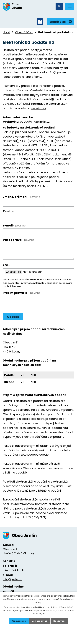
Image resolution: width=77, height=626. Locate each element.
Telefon (8, 211)
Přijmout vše (19, 620)
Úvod (6, 32)
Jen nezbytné (39, 620)
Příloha (8, 265)
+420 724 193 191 (14, 570)
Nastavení (59, 620)
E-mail (14, 225)
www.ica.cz (38, 108)
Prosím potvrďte (21, 293)
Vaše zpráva (18, 240)
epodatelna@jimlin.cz (35, 122)
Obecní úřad (24, 32)
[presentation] (26, 302)
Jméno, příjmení (21, 197)
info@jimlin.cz (12, 579)
